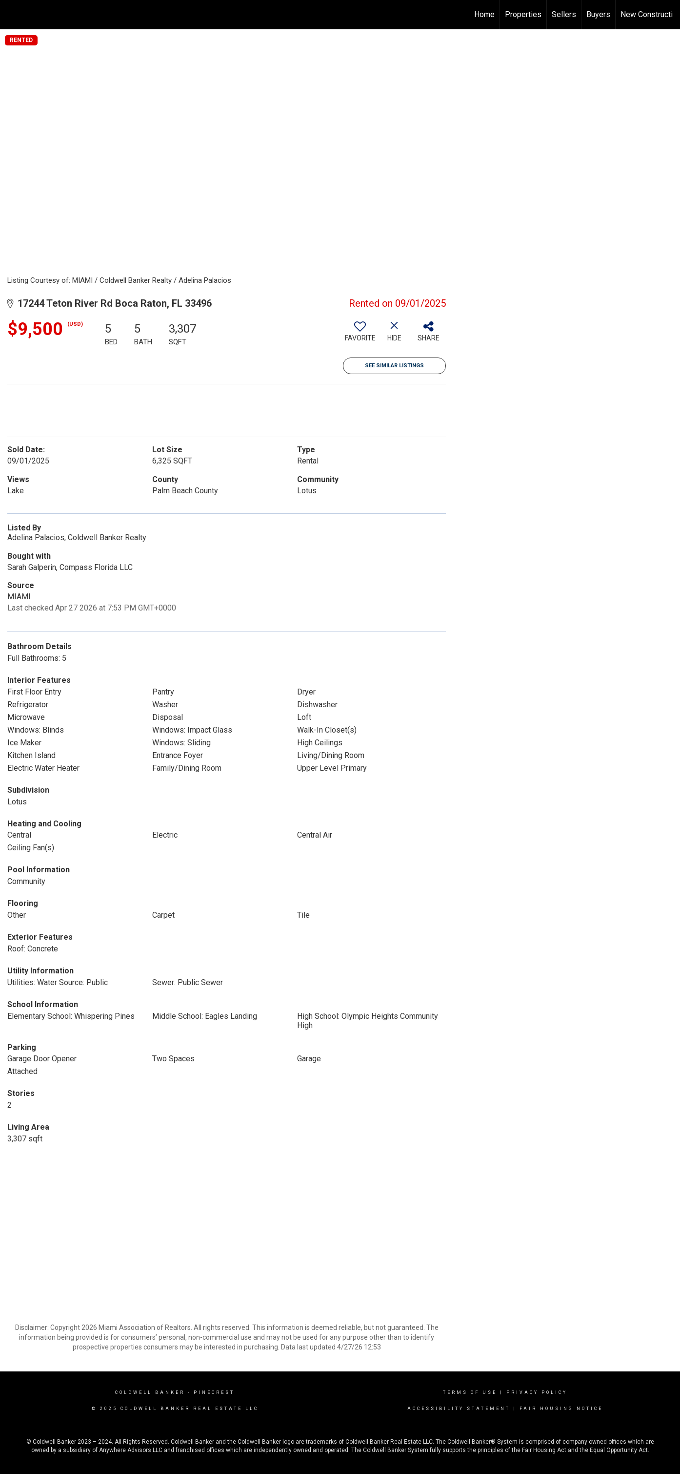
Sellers (564, 14)
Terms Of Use (470, 1392)
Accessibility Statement (458, 1408)
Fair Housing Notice (561, 1408)
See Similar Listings (394, 365)
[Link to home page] (12, 14)
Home (484, 14)
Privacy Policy (536, 1392)
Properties (523, 14)
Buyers (598, 14)
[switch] (360, 335)
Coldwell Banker (150, 1392)
